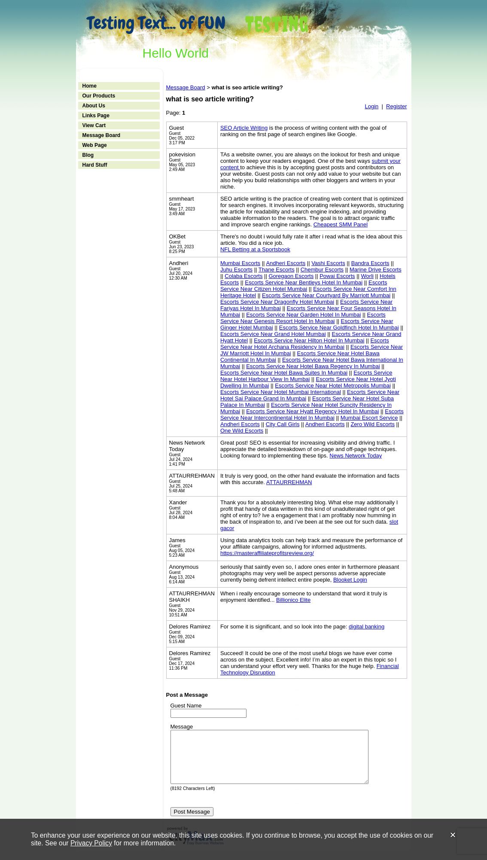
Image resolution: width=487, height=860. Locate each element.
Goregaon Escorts (291, 276)
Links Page (96, 116)
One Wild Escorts (241, 430)
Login (371, 106)
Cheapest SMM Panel (341, 224)
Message (181, 726)
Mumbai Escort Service (369, 418)
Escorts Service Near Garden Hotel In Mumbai (303, 314)
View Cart (94, 125)
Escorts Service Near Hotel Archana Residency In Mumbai (304, 343)
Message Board (101, 135)
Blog (88, 155)
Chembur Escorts (322, 269)
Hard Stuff (94, 165)
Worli (367, 276)
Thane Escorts (277, 269)
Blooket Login (350, 579)
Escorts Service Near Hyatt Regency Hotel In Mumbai (312, 411)
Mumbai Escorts (240, 263)
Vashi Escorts (328, 263)
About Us (93, 106)
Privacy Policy (91, 843)
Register (396, 106)
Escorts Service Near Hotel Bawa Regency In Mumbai (313, 366)
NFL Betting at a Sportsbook (255, 249)
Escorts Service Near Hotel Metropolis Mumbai (332, 385)
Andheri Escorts (285, 263)
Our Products (99, 96)
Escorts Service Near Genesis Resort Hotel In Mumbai (303, 317)
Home (89, 86)
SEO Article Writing (244, 128)
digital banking (366, 626)
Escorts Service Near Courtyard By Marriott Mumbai (326, 295)
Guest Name (186, 705)
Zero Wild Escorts (372, 424)
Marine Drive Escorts (376, 269)
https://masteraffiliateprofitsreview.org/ (267, 553)
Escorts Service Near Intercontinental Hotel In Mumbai (312, 414)
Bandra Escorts (370, 263)
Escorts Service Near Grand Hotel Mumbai (273, 334)
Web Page (94, 145)
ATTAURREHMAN (289, 482)
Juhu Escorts (236, 269)
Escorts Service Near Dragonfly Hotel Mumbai (277, 302)
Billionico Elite (293, 600)
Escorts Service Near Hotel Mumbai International (280, 392)
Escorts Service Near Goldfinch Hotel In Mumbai (339, 327)
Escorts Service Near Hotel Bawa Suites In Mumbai (283, 372)
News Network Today (355, 455)
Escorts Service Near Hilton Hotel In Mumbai (309, 340)
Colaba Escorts (243, 276)
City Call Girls (283, 424)
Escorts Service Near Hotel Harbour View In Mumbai (306, 375)
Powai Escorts (337, 276)
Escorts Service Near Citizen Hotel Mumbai (303, 285)
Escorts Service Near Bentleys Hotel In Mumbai (303, 282)
